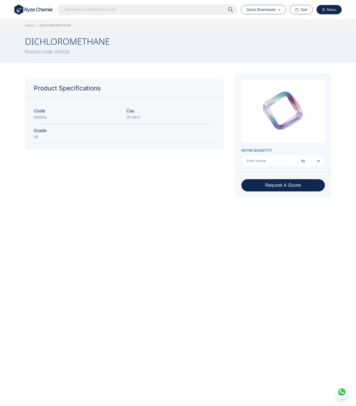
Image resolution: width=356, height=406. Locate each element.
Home (29, 25)
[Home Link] (33, 10)
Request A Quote (283, 185)
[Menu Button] (329, 9)
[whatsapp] (341, 391)
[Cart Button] (301, 9)
